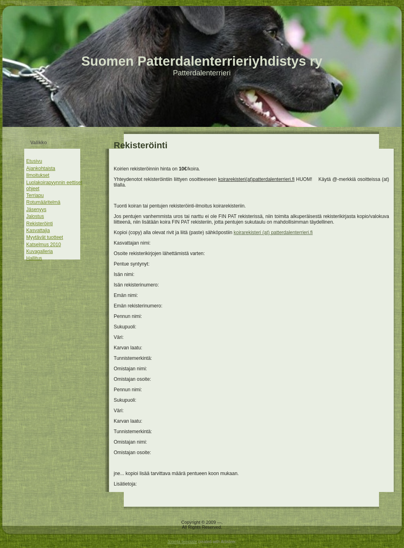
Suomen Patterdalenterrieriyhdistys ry (202, 61)
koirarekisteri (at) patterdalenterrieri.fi (272, 232)
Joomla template (182, 542)
